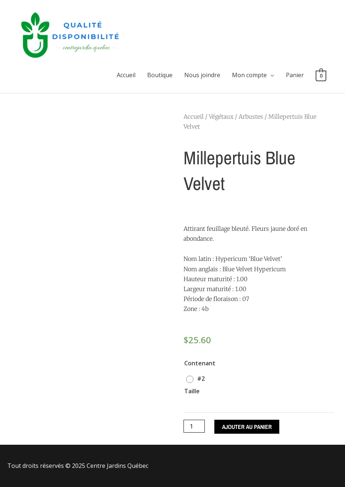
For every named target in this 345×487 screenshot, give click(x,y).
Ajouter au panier (247, 427)
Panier (295, 75)
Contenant (199, 363)
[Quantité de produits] (194, 426)
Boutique (159, 75)
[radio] (197, 378)
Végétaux (221, 116)
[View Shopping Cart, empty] (321, 75)
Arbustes (251, 116)
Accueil (126, 75)
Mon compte (249, 75)
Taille (192, 391)
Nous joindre (202, 75)
